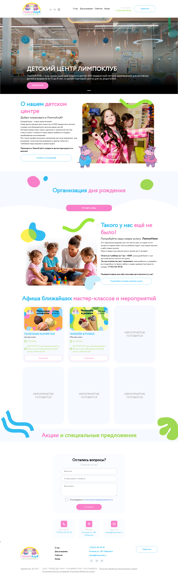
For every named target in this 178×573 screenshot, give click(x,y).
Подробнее (43, 358)
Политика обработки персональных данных (118, 568)
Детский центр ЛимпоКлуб (72, 69)
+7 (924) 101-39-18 (123, 10)
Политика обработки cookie (82, 571)
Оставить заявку (89, 208)
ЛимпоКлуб (26, 568)
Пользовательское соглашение (55, 571)
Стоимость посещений (46, 157)
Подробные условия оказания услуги (126, 281)
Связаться (145, 8)
